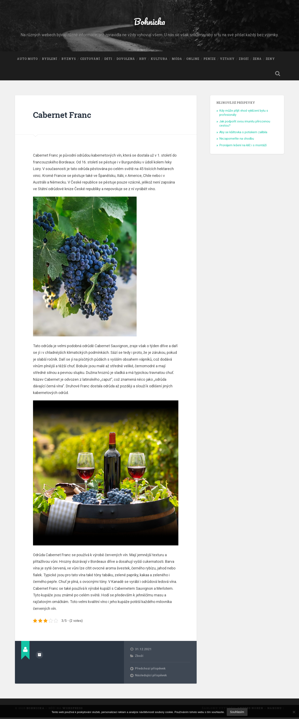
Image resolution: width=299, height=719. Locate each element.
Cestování (90, 60)
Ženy (270, 60)
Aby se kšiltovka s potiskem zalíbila (243, 133)
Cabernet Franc (63, 116)
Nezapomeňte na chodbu (236, 140)
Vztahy (227, 60)
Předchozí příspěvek (150, 670)
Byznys (68, 60)
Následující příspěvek (151, 676)
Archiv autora (39, 656)
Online (192, 60)
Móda (177, 60)
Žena (257, 60)
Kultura (159, 60)
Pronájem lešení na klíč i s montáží (243, 147)
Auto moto (27, 60)
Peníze (209, 60)
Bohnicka (150, 22)
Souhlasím (237, 712)
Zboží (244, 60)
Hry (143, 60)
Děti (108, 60)
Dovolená (125, 60)
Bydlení (49, 60)
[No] (294, 712)
